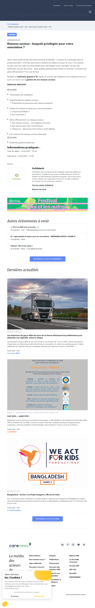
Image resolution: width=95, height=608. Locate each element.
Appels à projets (69, 15)
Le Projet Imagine (14, 510)
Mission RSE (74, 556)
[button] (5, 604)
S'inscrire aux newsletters (54, 574)
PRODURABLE (75, 577)
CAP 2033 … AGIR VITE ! (18, 416)
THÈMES (29, 15)
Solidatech (14, 24)
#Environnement (14, 332)
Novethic (73, 573)
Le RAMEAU (12, 432)
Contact (52, 586)
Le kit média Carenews (74, 561)
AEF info (72, 569)
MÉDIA (13, 15)
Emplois (82, 15)
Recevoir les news (39, 189)
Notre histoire (34, 556)
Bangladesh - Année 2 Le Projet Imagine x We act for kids (33, 495)
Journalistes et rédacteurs (55, 581)
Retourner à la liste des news (47, 519)
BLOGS (20, 15)
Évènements (54, 15)
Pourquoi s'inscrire (36, 567)
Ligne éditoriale (35, 563)
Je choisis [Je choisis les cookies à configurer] (15, 596)
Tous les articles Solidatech (42, 185)
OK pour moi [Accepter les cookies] (39, 596)
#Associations (13, 491)
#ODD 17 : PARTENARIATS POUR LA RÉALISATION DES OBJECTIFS (32, 412)
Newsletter (56, 5)
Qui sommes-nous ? (37, 559)
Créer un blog (68, 5)
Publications (40, 15)
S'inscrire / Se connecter (83, 5)
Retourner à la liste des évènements (47, 259)
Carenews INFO (13, 353)
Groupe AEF (74, 566)
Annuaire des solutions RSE (54, 568)
